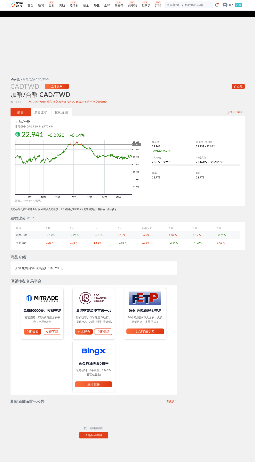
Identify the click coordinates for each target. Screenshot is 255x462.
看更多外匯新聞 (93, 429)
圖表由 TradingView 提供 (28, 194)
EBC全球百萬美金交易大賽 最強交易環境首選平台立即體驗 (70, 95)
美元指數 (21, 236)
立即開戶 (56, 80)
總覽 (20, 106)
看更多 (170, 395)
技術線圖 (61, 106)
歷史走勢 (41, 106)
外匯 (15, 73)
